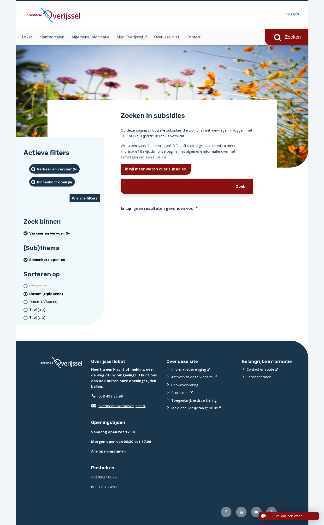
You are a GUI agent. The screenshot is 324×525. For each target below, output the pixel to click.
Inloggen (291, 13)
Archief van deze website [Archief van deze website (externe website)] (192, 376)
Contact (193, 37)
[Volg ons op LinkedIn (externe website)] (241, 512)
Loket (27, 37)
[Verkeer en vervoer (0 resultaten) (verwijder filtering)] (54, 169)
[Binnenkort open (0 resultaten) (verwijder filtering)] (52, 182)
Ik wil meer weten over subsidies (156, 169)
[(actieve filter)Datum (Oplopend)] (64, 294)
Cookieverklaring (184, 384)
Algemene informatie (90, 37)
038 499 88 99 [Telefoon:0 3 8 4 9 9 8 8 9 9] (111, 396)
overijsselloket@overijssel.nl (118, 405)
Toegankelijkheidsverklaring (194, 400)
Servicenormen (259, 376)
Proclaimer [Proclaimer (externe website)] (180, 392)
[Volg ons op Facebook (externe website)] (226, 512)
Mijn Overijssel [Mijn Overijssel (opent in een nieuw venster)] (130, 37)
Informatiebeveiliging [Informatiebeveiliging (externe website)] (188, 369)
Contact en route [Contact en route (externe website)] (260, 369)
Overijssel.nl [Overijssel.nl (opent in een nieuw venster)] (165, 37)
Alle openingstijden (108, 451)
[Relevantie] (64, 286)
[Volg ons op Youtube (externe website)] (256, 512)
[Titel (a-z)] (64, 310)
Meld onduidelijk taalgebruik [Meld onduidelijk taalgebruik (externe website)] (194, 407)
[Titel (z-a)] (64, 317)
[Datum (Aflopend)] (64, 302)
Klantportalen (51, 37)
